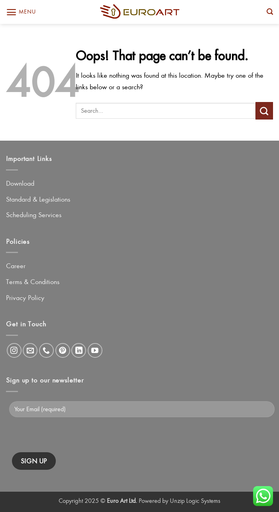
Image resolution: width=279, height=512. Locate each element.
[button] (20, 12)
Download (20, 183)
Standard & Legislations (38, 199)
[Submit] (264, 111)
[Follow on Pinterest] (62, 350)
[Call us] (46, 350)
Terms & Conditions (32, 281)
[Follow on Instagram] (14, 350)
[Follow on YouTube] (95, 350)
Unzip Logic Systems (195, 500)
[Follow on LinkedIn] (78, 350)
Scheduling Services (33, 214)
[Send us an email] (30, 350)
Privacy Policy (25, 297)
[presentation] (72, 436)
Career (16, 265)
